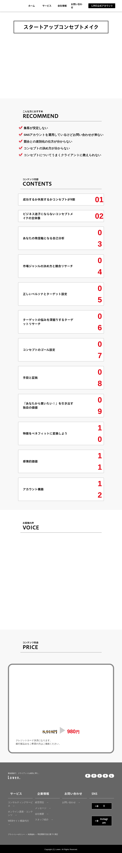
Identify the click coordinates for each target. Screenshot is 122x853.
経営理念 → (42, 802)
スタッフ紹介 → (44, 819)
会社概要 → (42, 814)
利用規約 (31, 834)
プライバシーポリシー (16, 834)
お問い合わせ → (71, 802)
